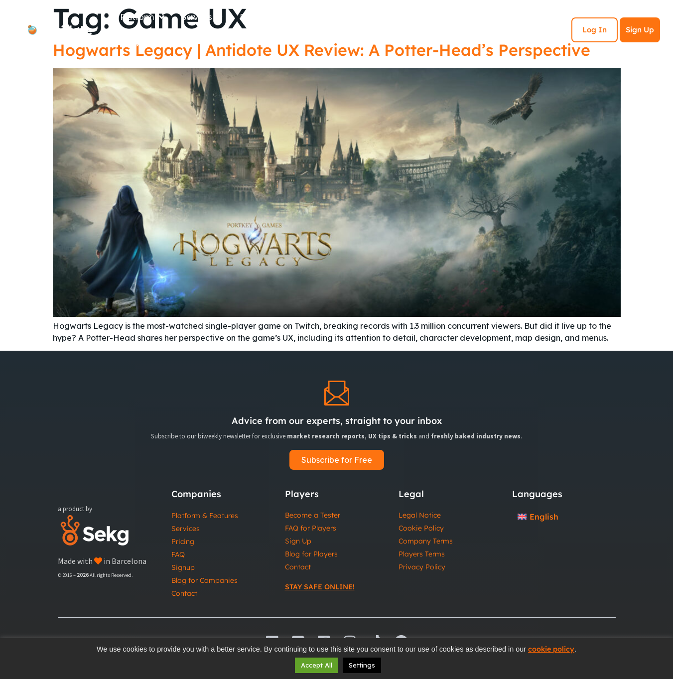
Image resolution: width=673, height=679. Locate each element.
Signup (183, 567)
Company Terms (426, 541)
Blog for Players (311, 553)
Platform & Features (204, 515)
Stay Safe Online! (320, 586)
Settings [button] (362, 665)
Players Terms (422, 553)
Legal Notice (420, 515)
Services (185, 528)
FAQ (178, 554)
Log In (594, 29)
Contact (184, 593)
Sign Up (640, 29)
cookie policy (551, 649)
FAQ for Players (310, 528)
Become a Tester (312, 515)
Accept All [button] (316, 665)
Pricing (182, 541)
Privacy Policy (422, 566)
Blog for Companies (204, 580)
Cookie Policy (421, 528)
